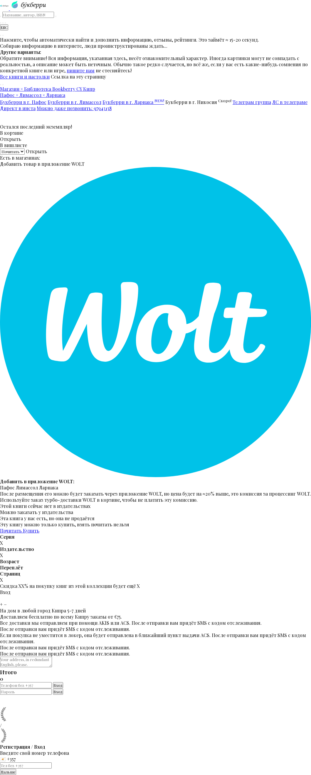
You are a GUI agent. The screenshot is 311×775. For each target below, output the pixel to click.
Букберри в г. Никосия (198, 102)
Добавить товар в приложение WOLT (42, 164)
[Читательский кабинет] (5, 22)
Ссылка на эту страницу (78, 77)
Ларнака (48, 487)
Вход (58, 685)
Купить (31, 531)
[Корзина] (3, 22)
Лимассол (27, 487)
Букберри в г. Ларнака (133, 102)
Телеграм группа (252, 102)
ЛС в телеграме (289, 102)
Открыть (10, 139)
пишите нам (81, 70)
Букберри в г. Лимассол (74, 102)
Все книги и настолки (25, 77)
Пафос (7, 487)
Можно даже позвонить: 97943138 (74, 108)
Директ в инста (18, 108)
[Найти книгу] (0, 22)
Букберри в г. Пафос (23, 102)
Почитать (11, 531)
